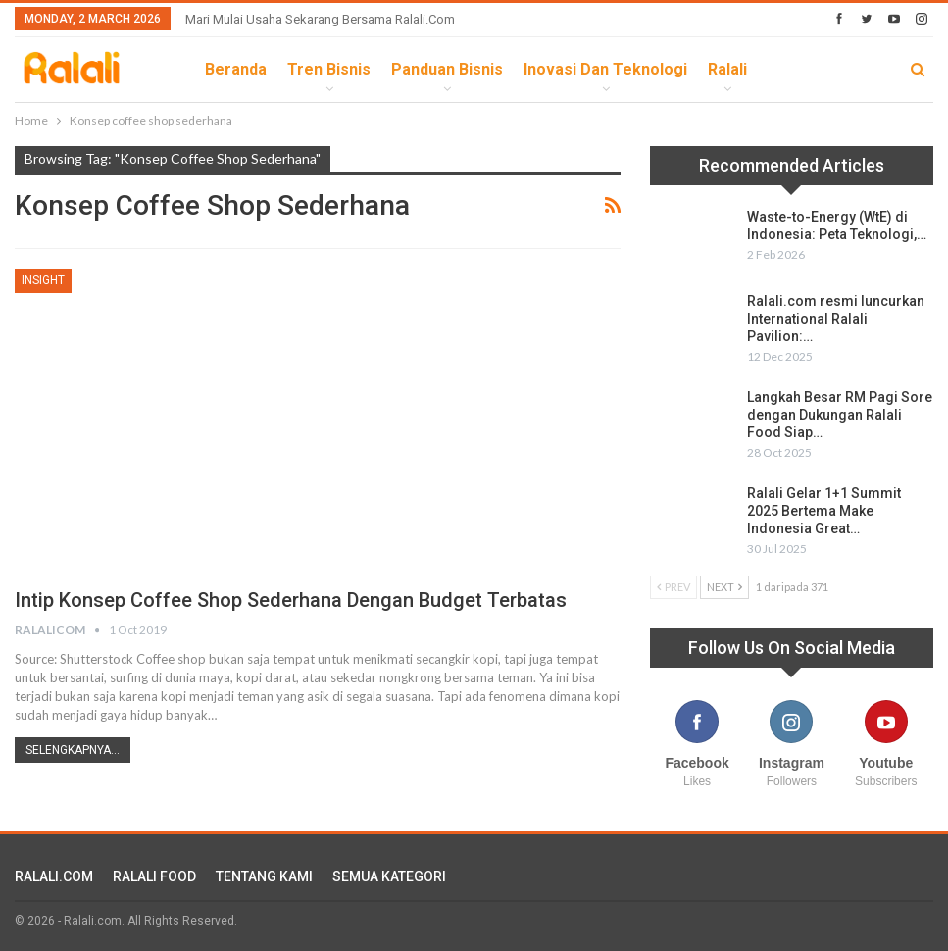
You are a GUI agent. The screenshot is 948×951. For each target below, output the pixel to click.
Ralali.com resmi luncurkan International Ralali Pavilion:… (835, 318)
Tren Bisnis (329, 69)
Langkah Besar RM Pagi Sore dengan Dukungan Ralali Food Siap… (839, 414)
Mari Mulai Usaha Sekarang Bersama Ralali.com (320, 19)
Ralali (727, 69)
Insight (43, 280)
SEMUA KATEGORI (389, 876)
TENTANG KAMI (264, 876)
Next (724, 586)
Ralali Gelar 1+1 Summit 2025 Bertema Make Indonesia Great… (824, 510)
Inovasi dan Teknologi (605, 69)
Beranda (236, 69)
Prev (673, 586)
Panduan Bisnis (447, 69)
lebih (788, 69)
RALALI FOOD (154, 876)
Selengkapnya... (72, 750)
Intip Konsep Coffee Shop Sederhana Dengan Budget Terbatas (291, 600)
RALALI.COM (54, 876)
